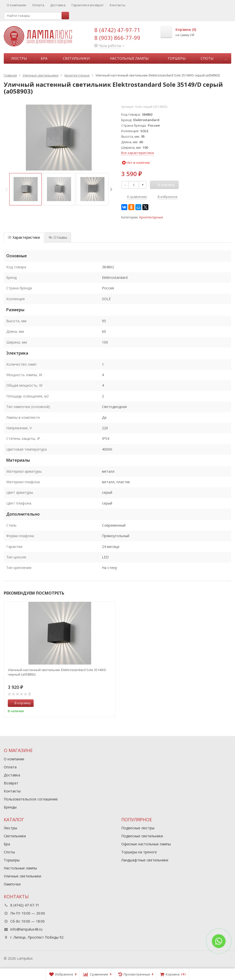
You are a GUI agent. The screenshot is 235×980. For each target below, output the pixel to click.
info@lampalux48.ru (26, 929)
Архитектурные (151, 217)
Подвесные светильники (142, 836)
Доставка (58, 5)
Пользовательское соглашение (31, 799)
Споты (207, 58)
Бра (44, 58)
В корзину (20, 703)
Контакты (118, 5)
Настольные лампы (129, 58)
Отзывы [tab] (58, 237)
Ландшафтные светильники (144, 860)
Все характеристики (137, 152)
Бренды (10, 807)
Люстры (19, 58)
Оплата (38, 5)
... (226, 58)
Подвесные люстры (137, 828)
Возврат (11, 783)
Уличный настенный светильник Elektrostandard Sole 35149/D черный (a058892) (57, 672)
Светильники (76, 58)
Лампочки (12, 884)
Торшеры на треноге (139, 852)
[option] (25, 189)
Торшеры (176, 58)
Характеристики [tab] (24, 237)
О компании (16, 5)
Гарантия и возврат (88, 5)
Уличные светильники (22, 876)
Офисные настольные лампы (146, 844)
